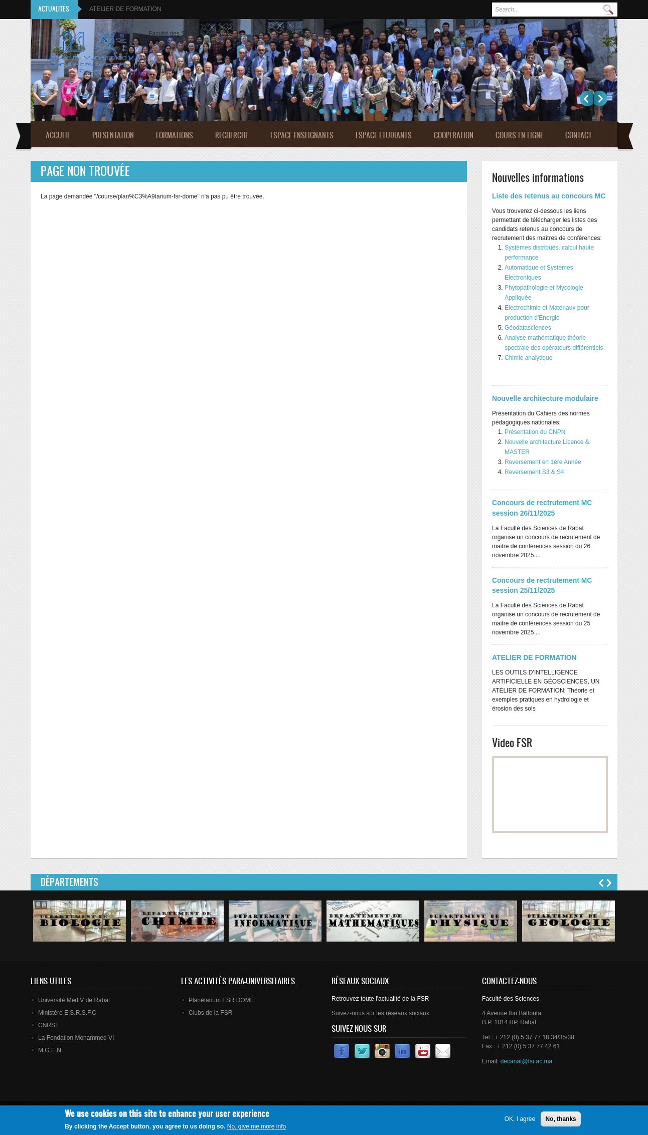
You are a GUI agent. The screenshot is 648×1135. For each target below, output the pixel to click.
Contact (578, 135)
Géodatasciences (528, 327)
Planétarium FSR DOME (221, 1000)
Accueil (58, 135)
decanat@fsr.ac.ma (527, 1061)
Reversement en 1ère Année (543, 462)
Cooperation (453, 135)
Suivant (600, 98)
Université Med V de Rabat (74, 1000)
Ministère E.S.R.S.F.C (67, 1012)
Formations (174, 135)
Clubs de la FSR (210, 1012)
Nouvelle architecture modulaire (545, 398)
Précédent (586, 98)
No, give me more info (256, 1126)
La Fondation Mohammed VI (76, 1037)
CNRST (48, 1025)
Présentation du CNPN (535, 431)
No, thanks (560, 1118)
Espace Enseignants (302, 135)
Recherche (231, 135)
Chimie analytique (528, 357)
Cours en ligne (519, 135)
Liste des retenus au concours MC (548, 196)
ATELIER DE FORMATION (125, 9)
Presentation (113, 135)
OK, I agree (520, 1118)
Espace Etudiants (384, 135)
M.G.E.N (49, 1050)
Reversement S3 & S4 (534, 472)
